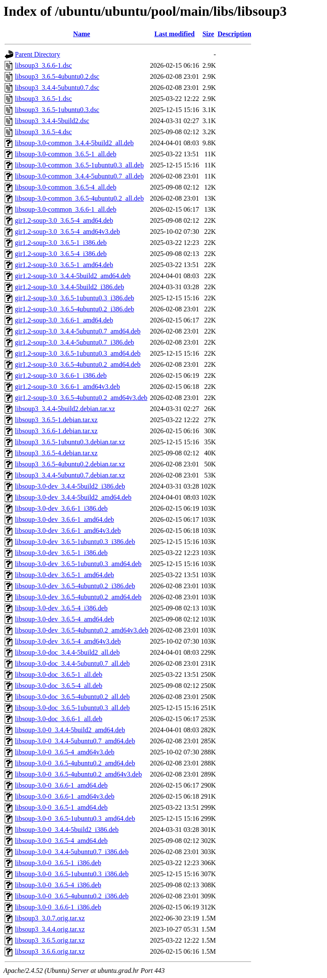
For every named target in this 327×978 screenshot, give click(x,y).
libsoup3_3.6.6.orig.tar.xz (50, 951)
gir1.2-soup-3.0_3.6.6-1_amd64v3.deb (67, 386)
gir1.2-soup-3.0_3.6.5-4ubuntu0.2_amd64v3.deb (81, 397)
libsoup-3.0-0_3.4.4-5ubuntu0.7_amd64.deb (75, 741)
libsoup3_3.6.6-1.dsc (43, 65)
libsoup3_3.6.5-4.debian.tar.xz (56, 453)
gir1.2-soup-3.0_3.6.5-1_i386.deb (61, 242)
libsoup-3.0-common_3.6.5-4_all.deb (65, 187)
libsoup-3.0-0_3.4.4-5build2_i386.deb (67, 829)
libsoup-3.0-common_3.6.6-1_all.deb (65, 209)
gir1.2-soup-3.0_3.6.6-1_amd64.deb (64, 320)
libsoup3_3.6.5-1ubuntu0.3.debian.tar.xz (70, 442)
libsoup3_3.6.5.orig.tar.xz (50, 940)
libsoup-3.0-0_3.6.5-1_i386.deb (58, 862)
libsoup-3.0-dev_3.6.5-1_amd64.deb (64, 574)
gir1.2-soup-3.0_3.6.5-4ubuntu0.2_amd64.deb (78, 364)
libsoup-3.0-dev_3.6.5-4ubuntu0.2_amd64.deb (78, 597)
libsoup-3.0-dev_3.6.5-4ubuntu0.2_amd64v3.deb (81, 630)
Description (234, 33)
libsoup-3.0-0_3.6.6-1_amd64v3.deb (65, 796)
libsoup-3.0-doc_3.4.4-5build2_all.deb (67, 652)
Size (208, 33)
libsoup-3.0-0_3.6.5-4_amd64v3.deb (65, 752)
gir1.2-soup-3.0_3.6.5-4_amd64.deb (64, 220)
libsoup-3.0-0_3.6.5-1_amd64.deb (61, 807)
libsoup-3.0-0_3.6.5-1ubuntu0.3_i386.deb (72, 873)
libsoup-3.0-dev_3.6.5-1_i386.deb (61, 552)
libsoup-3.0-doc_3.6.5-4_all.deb (58, 685)
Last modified (175, 33)
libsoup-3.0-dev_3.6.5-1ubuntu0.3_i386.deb (75, 541)
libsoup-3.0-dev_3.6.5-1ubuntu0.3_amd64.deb (78, 563)
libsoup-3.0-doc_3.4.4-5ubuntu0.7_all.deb (72, 663)
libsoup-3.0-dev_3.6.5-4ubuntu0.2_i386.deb (75, 586)
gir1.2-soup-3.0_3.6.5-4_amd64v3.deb (67, 231)
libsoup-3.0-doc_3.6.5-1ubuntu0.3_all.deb (72, 707)
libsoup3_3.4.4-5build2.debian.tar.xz (65, 408)
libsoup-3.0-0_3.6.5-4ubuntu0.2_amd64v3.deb (78, 774)
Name (81, 33)
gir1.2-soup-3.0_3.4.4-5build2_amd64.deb (73, 275)
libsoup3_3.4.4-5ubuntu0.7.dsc (57, 87)
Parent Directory (37, 54)
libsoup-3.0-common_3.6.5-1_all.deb (65, 154)
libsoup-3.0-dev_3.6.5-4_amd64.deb (64, 619)
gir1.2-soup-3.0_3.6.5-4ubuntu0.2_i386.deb (74, 309)
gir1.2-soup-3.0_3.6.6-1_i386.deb (61, 375)
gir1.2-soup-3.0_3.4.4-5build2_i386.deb (69, 287)
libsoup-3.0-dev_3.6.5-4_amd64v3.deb (68, 641)
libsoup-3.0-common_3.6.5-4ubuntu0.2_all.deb (79, 198)
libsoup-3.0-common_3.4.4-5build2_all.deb (74, 143)
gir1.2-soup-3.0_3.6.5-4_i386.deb (61, 253)
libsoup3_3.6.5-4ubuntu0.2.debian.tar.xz (70, 464)
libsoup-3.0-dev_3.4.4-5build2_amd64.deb (73, 497)
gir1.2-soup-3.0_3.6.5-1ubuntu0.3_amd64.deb (78, 353)
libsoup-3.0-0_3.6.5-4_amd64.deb (61, 840)
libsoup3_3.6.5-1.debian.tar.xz (56, 419)
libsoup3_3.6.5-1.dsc (43, 98)
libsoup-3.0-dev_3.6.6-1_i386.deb (61, 508)
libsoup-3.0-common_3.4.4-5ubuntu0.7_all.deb (79, 176)
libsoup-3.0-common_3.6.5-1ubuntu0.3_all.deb (79, 165)
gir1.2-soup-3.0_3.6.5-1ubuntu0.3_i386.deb (74, 298)
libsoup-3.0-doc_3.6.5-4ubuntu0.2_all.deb (72, 696)
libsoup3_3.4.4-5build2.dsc (52, 120)
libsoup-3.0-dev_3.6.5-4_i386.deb (61, 608)
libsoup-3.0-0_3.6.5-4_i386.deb (58, 885)
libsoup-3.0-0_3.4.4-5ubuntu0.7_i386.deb (72, 851)
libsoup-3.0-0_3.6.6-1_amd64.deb (61, 785)
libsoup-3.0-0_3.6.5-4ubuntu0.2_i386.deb (72, 896)
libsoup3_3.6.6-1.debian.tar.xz (56, 430)
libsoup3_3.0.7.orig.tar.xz (50, 918)
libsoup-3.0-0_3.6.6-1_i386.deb (58, 907)
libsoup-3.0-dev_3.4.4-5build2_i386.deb (70, 486)
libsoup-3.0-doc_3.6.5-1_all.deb (58, 674)
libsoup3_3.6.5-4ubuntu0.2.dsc (57, 76)
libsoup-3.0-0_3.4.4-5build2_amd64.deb (70, 730)
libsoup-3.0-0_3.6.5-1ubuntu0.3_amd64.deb (75, 818)
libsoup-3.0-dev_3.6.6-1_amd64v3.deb (68, 530)
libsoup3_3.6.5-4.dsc (43, 131)
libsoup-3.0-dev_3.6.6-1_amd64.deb (64, 519)
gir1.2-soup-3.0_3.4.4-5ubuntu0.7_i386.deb (74, 342)
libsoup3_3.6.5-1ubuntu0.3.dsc (57, 109)
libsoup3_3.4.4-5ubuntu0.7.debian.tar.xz (70, 475)
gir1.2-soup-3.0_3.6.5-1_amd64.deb (64, 264)
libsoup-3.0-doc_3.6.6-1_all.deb (58, 718)
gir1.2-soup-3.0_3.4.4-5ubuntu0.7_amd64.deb (78, 331)
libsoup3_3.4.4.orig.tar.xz (50, 929)
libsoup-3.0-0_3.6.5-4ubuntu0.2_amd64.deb (75, 763)
